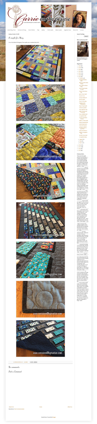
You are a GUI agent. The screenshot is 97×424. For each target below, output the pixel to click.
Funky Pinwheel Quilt (83, 122)
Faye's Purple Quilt (83, 106)
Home (40, 406)
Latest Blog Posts (11, 30)
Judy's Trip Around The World (83, 112)
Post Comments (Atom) (19, 409)
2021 (79, 73)
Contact (82, 30)
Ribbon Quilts (58, 30)
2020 (79, 74)
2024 (79, 67)
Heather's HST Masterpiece (82, 104)
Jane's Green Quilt (83, 94)
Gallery (43, 30)
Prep (38, 30)
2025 (79, 66)
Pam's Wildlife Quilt (83, 114)
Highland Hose (67, 30)
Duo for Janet (82, 99)
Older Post (70, 406)
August (81, 139)
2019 (79, 76)
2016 (79, 148)
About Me (75, 30)
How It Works (31, 30)
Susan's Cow (82, 95)
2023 (79, 69)
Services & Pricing (22, 30)
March (81, 142)
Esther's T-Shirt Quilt (83, 120)
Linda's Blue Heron (83, 124)
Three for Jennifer (83, 107)
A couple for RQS (82, 115)
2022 (79, 71)
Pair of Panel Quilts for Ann (83, 89)
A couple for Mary (83, 137)
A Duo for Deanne (83, 125)
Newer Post (11, 406)
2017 (79, 146)
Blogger (54, 417)
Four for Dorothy (83, 101)
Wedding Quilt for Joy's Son (83, 128)
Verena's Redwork (83, 97)
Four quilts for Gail (83, 109)
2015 (79, 150)
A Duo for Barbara (83, 130)
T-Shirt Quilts (50, 30)
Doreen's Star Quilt (83, 135)
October (81, 78)
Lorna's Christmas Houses (83, 118)
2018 (79, 145)
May (80, 141)
